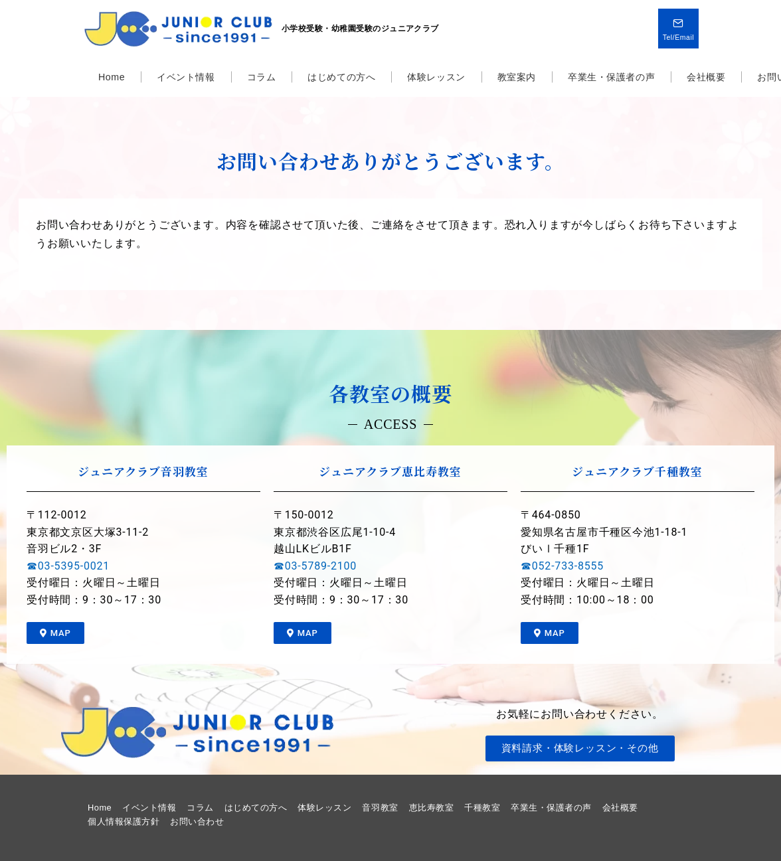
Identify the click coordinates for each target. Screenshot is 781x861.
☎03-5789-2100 (315, 566)
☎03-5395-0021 (68, 566)
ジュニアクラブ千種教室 (637, 471)
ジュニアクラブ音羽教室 (143, 471)
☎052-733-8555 (562, 566)
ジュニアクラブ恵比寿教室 (390, 471)
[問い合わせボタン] (678, 28)
